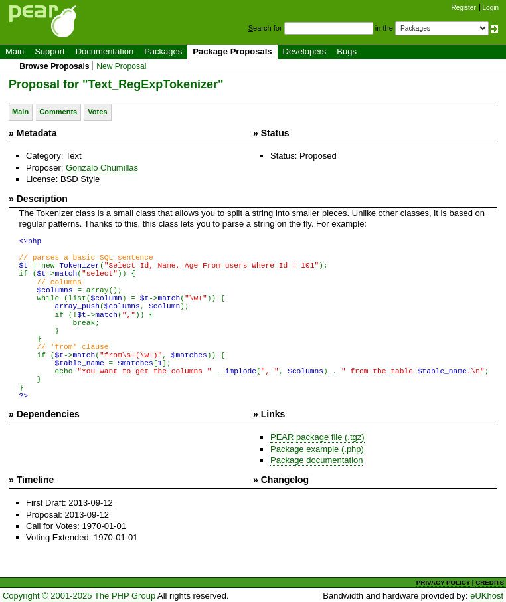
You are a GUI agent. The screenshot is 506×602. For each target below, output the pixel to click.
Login (491, 7)
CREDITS (489, 580)
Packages (163, 51)
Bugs (347, 51)
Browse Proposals (54, 66)
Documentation (104, 51)
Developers (305, 51)
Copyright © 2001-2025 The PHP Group (79, 594)
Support (50, 51)
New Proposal (121, 66)
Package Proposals (232, 51)
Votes (97, 112)
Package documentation (316, 458)
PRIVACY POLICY (443, 580)
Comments (58, 112)
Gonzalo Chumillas (102, 168)
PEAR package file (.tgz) (317, 435)
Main (14, 51)
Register (464, 7)
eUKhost (486, 594)
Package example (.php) (317, 446)
